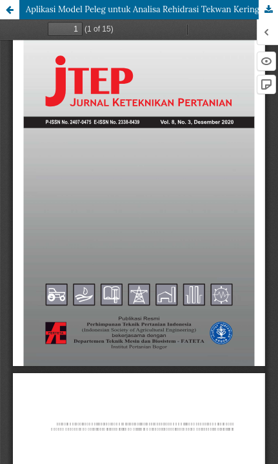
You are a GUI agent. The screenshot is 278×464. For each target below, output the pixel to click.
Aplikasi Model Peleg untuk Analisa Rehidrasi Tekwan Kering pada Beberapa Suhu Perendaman (152, 9)
